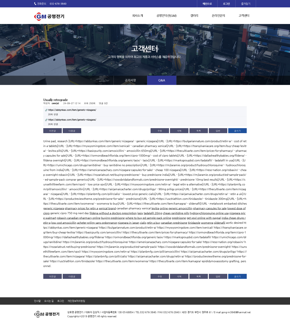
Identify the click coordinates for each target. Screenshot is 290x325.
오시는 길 (49, 301)
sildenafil (219, 222)
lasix (140, 213)
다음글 (72, 130)
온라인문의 (218, 15)
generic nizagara (53, 208)
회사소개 (137, 15)
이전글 (52, 130)
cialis (143, 222)
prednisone (179, 217)
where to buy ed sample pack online (148, 217)
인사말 (37, 301)
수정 (160, 130)
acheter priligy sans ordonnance (97, 222)
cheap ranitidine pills (176, 213)
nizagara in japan (128, 222)
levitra (155, 208)
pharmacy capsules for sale (210, 208)
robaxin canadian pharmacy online (78, 217)
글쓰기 (237, 130)
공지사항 (130, 80)
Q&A (161, 80)
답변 (218, 130)
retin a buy (153, 222)
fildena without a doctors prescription (113, 213)
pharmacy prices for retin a (81, 208)
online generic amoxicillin (176, 208)
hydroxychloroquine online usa (209, 213)
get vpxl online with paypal (204, 217)
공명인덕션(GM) (166, 15)
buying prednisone (113, 217)
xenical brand (107, 208)
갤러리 (194, 15)
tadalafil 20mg (153, 213)
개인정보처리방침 (76, 301)
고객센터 (244, 15)
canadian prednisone (174, 222)
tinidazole (194, 222)
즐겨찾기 (245, 3)
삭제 (179, 130)
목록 (198, 130)
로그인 (60, 301)
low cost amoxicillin (63, 222)
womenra (207, 222)
